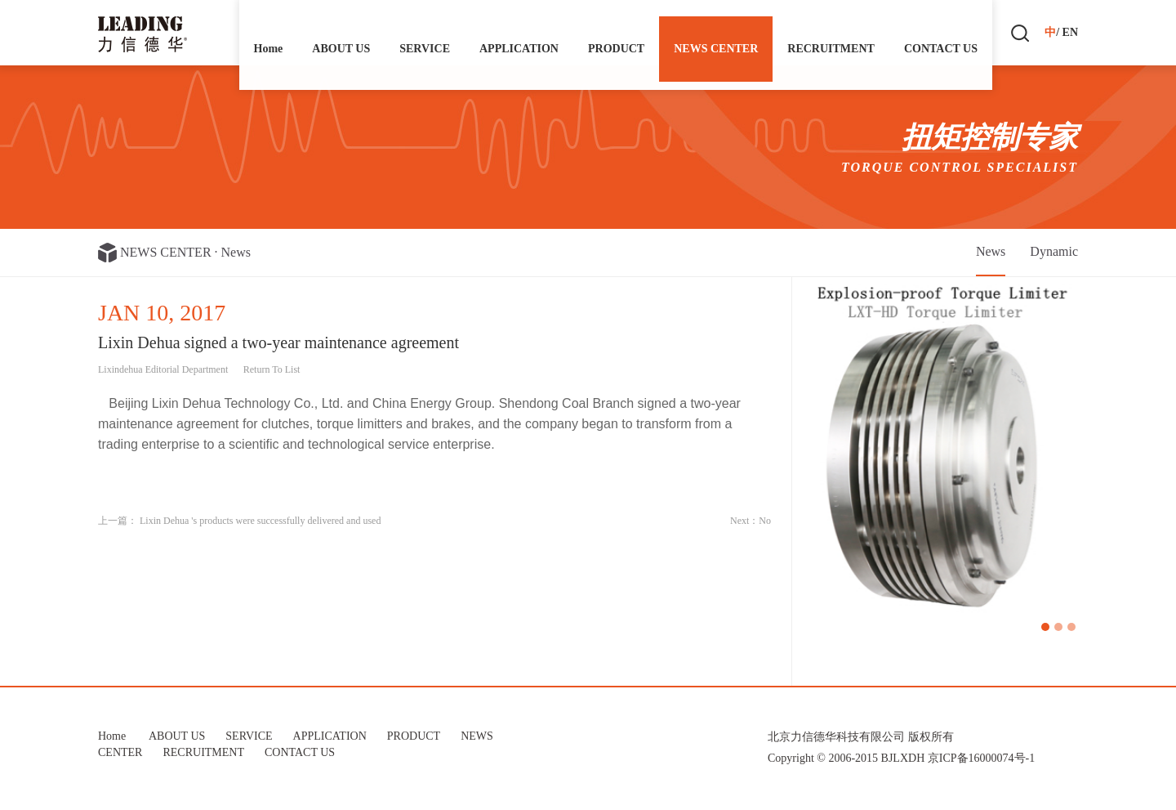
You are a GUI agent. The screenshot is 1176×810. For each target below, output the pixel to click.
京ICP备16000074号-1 (981, 758)
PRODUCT (616, 32)
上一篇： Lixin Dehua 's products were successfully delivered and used (239, 520)
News (236, 252)
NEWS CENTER (716, 32)
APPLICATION (519, 32)
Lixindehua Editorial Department (163, 369)
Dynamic (1054, 251)
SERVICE (424, 32)
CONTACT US (941, 32)
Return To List (272, 369)
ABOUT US (341, 32)
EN (1070, 32)
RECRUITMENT (831, 32)
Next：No (750, 520)
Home (268, 32)
